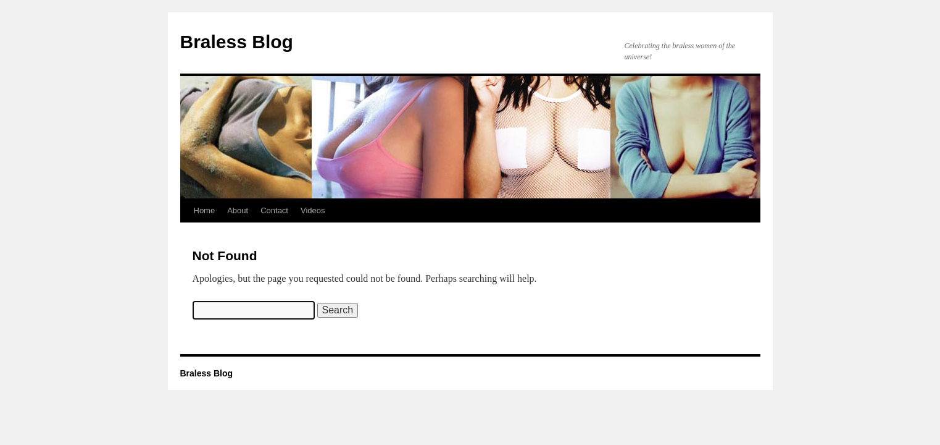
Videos (313, 210)
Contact (274, 210)
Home (204, 210)
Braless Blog (236, 42)
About (237, 210)
